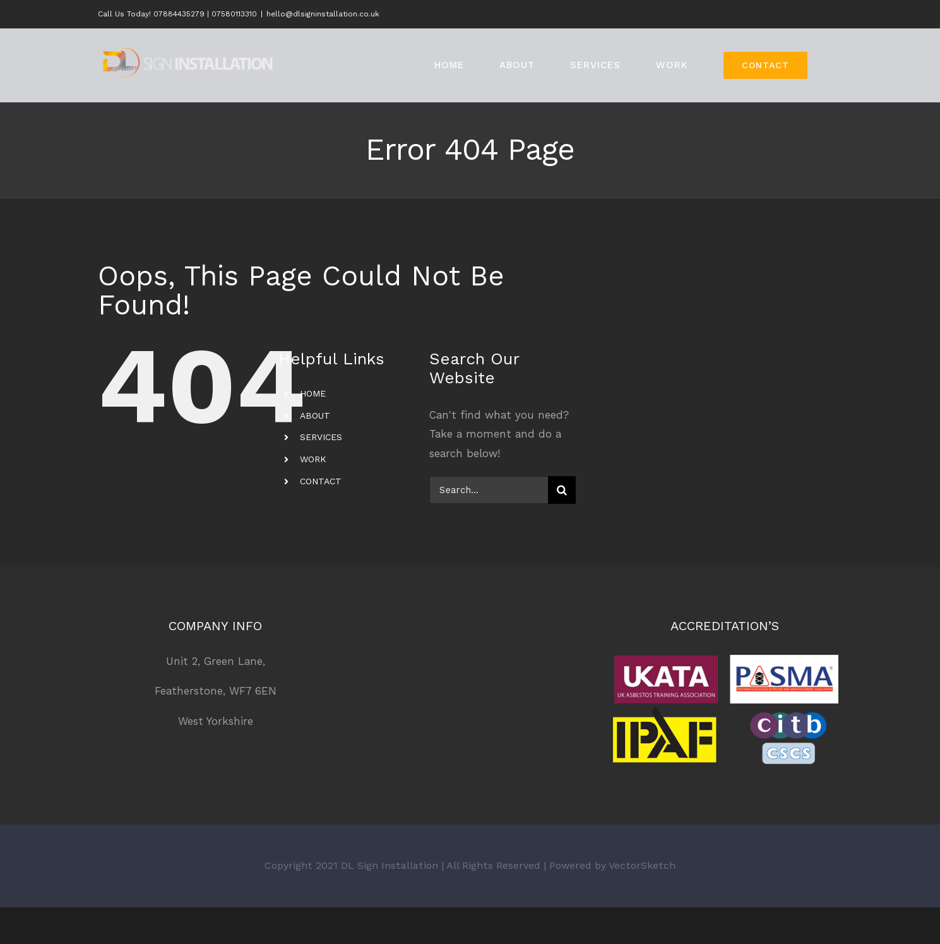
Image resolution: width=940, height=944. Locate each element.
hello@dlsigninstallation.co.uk (322, 13)
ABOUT (315, 415)
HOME (313, 393)
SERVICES (321, 437)
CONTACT (321, 481)
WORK (313, 459)
